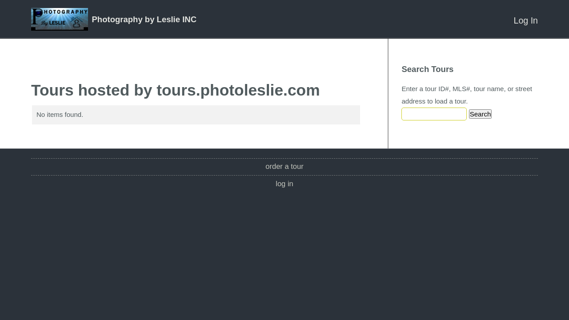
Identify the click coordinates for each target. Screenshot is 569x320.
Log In (526, 20)
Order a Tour (284, 166)
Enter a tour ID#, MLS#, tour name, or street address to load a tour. (466, 95)
